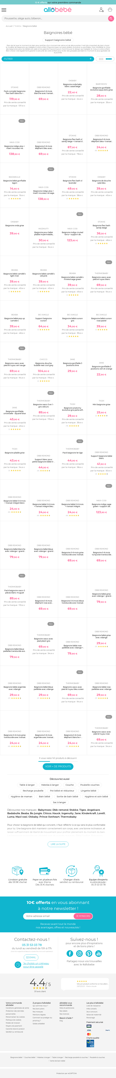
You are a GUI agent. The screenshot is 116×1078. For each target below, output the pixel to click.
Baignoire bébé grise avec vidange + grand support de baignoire (101, 596)
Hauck (56, 813)
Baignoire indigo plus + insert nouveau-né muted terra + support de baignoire (14, 149)
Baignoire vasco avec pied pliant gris (43, 640)
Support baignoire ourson (43, 319)
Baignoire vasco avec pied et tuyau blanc (101, 278)
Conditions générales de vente (17, 1008)
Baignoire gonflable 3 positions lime (72, 364)
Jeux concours (91, 1012)
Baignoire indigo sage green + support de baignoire (101, 506)
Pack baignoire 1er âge (73, 453)
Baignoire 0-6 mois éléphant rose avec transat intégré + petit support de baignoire (43, 604)
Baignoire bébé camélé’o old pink (43, 275)
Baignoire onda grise (14, 225)
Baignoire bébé (16, 1057)
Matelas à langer (50, 785)
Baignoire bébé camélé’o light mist (14, 275)
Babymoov (45, 809)
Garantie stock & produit (15, 1029)
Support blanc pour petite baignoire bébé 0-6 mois (43, 461)
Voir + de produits (58, 766)
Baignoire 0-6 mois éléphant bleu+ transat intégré (101, 141)
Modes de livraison (13, 1023)
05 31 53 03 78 (98, 884)
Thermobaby (69, 816)
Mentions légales (39, 1015)
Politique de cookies (13, 1020)
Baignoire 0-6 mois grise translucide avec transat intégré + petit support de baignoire (72, 555)
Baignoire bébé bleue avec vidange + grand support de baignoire (43, 551)
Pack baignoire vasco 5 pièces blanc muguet (14, 591)
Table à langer (27, 785)
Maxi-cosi (21, 816)
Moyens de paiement (14, 1026)
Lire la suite (58, 844)
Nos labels (63, 1011)
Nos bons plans (38, 1009)
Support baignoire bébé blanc (101, 457)
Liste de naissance (93, 1006)
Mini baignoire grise (101, 404)
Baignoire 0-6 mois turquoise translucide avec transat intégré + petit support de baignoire (101, 556)
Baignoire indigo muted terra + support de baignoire (72, 234)
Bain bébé (44, 796)
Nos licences (64, 1014)
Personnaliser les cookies (15, 1017)
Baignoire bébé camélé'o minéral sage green (72, 278)
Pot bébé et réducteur (62, 790)
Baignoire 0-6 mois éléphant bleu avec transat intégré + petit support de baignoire (43, 149)
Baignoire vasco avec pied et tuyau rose (101, 733)
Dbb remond (60, 809)
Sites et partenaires (67, 1008)
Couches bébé (29, 1057)
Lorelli (101, 813)
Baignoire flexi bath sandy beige (101, 226)
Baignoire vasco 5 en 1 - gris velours (43, 405)
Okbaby (33, 816)
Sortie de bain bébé (67, 796)
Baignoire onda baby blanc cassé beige (72, 85)
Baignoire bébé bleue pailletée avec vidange (43, 688)
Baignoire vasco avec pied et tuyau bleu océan (73, 688)
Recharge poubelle (33, 790)
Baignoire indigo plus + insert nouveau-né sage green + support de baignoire (43, 194)
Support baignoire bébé (58, 40)
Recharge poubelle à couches (76, 1057)
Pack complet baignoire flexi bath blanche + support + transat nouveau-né (14, 94)
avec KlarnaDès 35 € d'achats (45, 875)
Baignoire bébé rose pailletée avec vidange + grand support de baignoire (72, 648)
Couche (70, 785)
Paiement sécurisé (94, 1022)
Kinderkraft (89, 813)
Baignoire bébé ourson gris (72, 319)
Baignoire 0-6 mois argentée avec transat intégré (43, 737)
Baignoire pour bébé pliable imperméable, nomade (43, 234)
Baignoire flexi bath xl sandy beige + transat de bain (72, 141)
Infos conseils (91, 1009)
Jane (78, 813)
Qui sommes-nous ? (40, 1006)
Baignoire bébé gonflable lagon (14, 182)
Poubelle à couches (97, 1057)
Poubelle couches (89, 785)
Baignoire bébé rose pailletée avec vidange (101, 688)
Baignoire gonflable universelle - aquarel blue (14, 412)
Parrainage (90, 1018)
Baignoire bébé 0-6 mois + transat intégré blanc (15, 502)
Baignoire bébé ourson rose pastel (101, 319)
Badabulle (13, 813)
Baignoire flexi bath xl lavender (72, 182)
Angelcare (93, 809)
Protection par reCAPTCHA (66, 1073)
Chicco (47, 813)
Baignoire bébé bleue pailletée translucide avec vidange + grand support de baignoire (14, 652)
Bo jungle (36, 813)
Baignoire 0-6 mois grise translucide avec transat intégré (15, 737)
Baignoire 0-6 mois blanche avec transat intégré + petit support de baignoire (43, 94)
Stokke (73, 809)
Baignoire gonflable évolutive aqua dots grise (101, 89)
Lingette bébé (88, 790)
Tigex (82, 809)
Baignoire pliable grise (14, 453)
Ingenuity (68, 813)
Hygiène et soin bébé (96, 796)
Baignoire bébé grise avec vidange (101, 636)
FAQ (61, 1021)
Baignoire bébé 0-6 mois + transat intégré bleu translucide (43, 506)
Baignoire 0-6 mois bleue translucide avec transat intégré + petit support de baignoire (72, 604)
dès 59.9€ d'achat (17, 875)
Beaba (25, 813)
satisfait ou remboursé (71, 874)
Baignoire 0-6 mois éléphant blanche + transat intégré (72, 737)
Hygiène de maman (21, 796)
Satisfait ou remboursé (14, 1032)
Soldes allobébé (39, 1024)
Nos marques (38, 1012)
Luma (10, 816)
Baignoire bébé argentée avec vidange (15, 688)
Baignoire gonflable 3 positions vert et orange (101, 367)
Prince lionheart (49, 816)
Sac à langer (59, 802)
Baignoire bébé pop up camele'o (14, 319)
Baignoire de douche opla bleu (101, 182)
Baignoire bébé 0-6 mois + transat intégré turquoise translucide (72, 506)
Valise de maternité (93, 1015)
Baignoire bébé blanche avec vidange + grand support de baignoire (14, 551)
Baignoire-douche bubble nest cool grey (43, 364)
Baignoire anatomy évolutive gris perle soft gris (72, 410)
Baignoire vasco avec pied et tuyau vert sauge (14, 364)
